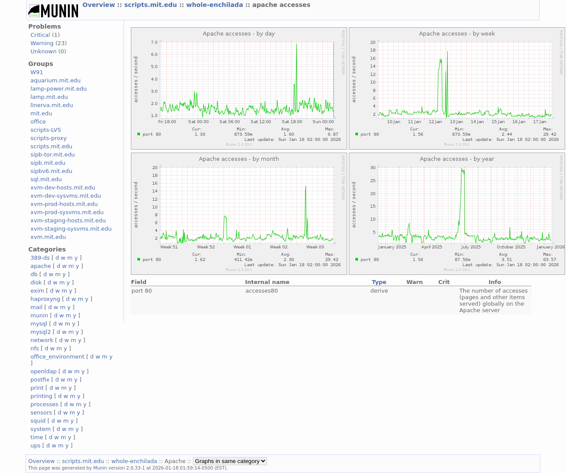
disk (36, 282)
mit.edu (41, 113)
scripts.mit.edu (151, 4)
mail (36, 307)
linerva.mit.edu (51, 105)
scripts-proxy (48, 138)
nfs (34, 348)
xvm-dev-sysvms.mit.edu (65, 195)
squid (38, 421)
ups (35, 445)
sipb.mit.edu (47, 163)
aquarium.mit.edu (55, 80)
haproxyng (45, 299)
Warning (41, 43)
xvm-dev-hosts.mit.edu (62, 187)
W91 (36, 72)
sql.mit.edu (46, 179)
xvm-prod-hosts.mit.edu (64, 204)
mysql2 (40, 332)
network (41, 340)
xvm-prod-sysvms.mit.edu (67, 212)
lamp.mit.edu (49, 97)
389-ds (39, 257)
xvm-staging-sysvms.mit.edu (70, 228)
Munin (100, 467)
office (38, 121)
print (36, 388)
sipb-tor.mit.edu (52, 154)
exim (37, 290)
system (40, 429)
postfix (39, 379)
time (36, 437)
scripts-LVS (45, 130)
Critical (40, 35)
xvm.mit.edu (48, 237)
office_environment (57, 356)
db (33, 274)
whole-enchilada (215, 4)
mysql (38, 323)
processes (44, 404)
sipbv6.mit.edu (51, 171)
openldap (43, 371)
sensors (41, 412)
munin (39, 315)
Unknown (43, 51)
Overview (99, 4)
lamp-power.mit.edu (58, 88)
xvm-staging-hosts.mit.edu (68, 220)
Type (379, 282)
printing (41, 396)
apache (40, 266)
